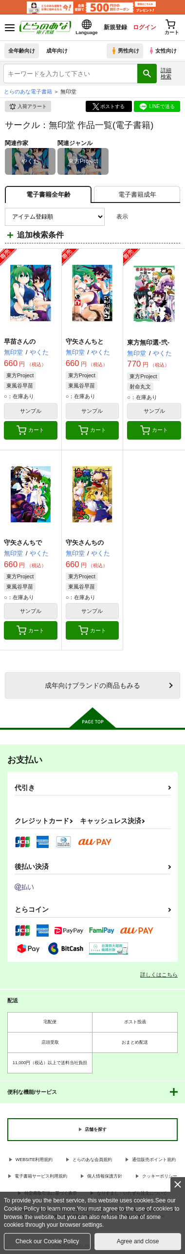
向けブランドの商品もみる (92, 685)
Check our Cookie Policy (47, 1241)
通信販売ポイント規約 (154, 1159)
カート (30, 430)
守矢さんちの (85, 542)
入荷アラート (28, 107)
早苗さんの (20, 341)
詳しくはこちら (159, 974)
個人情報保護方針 (104, 1176)
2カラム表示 (156, 216)
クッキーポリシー (159, 1176)
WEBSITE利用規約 (34, 1159)
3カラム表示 (139, 216)
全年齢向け (21, 51)
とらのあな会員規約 (92, 1159)
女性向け (162, 50)
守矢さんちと (85, 341)
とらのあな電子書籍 (28, 91)
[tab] (137, 194)
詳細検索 (166, 73)
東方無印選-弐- (148, 342)
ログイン (144, 27)
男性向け (125, 50)
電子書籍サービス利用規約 (41, 1176)
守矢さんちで (23, 542)
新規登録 (115, 27)
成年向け (57, 51)
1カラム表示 (172, 216)
